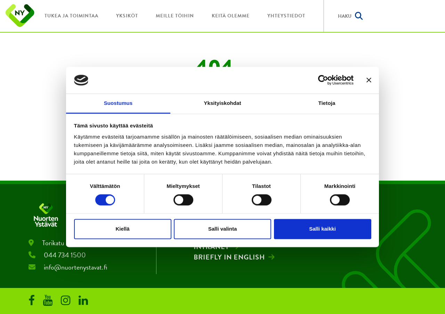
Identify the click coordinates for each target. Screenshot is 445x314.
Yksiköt (127, 15)
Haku (350, 16)
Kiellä (122, 229)
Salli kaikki (322, 229)
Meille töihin (175, 15)
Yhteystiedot (286, 15)
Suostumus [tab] (118, 103)
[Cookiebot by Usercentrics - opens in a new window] (323, 80)
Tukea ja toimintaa (71, 15)
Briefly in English (229, 257)
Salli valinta (222, 229)
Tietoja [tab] (326, 103)
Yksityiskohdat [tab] (222, 103)
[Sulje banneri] (368, 80)
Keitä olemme (231, 15)
